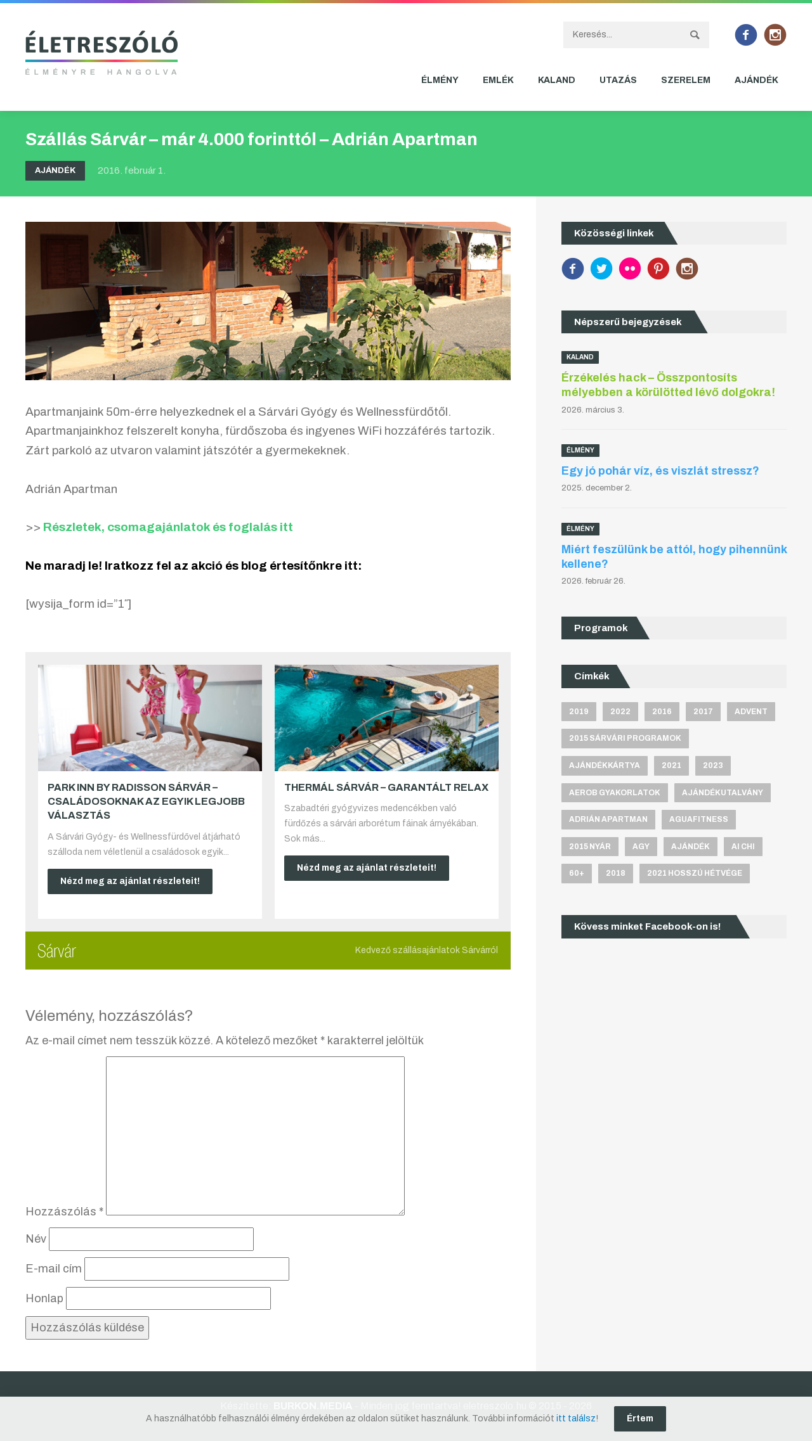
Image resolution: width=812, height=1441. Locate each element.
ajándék (690, 846)
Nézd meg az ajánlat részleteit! (130, 881)
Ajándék (756, 80)
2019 (579, 711)
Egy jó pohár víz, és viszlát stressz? (660, 470)
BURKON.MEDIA (313, 1405)
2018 (615, 873)
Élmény (440, 80)
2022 (620, 711)
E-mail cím (53, 1268)
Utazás (618, 80)
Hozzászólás (64, 1211)
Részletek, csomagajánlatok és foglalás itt (168, 527)
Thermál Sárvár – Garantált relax (386, 787)
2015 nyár (590, 846)
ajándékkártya (604, 765)
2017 (703, 711)
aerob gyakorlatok (614, 792)
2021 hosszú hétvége (694, 873)
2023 (713, 765)
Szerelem (685, 80)
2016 (662, 711)
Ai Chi (743, 846)
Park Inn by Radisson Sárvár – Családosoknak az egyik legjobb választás (146, 801)
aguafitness (698, 819)
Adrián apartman (608, 819)
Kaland (556, 80)
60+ (576, 873)
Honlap (44, 1298)
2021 (671, 765)
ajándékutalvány (722, 792)
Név (35, 1239)
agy (641, 846)
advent (751, 711)
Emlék (498, 80)
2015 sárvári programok (625, 738)
